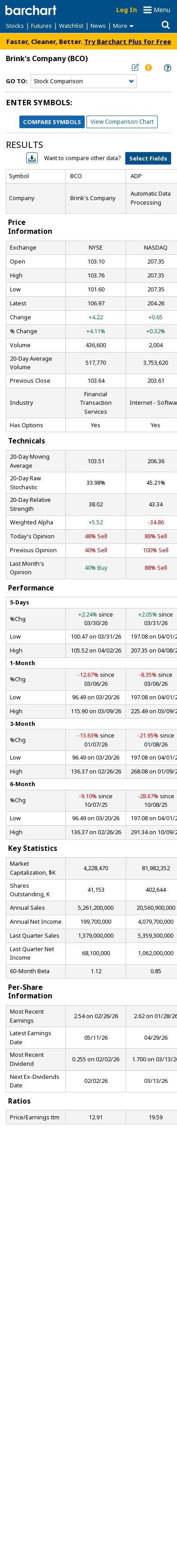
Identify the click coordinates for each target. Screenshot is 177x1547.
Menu (162, 9)
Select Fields (148, 158)
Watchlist (71, 26)
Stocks (15, 26)
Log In (126, 9)
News (98, 26)
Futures (41, 26)
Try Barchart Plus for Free (127, 41)
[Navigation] (84, 81)
